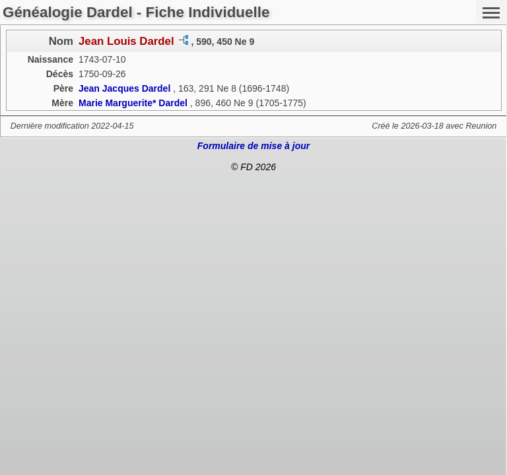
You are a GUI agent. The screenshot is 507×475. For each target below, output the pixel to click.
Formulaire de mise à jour (253, 146)
